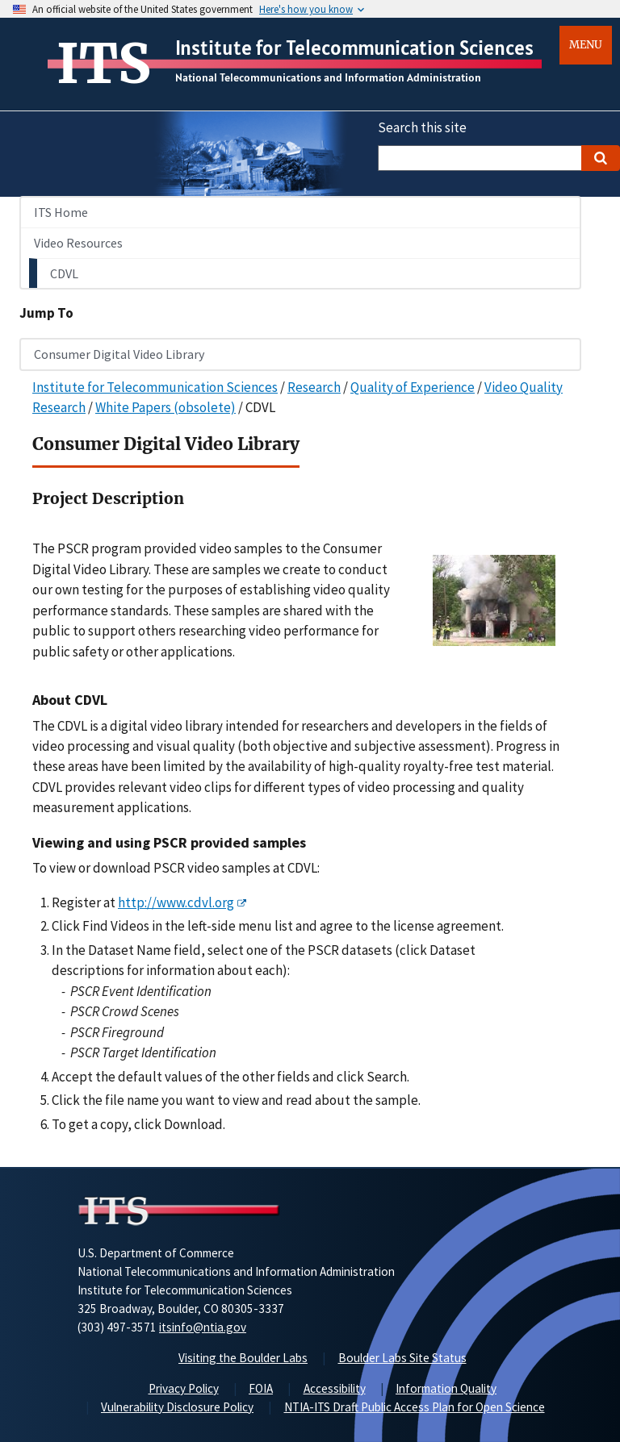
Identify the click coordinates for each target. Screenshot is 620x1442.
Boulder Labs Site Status (402, 1357)
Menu (585, 45)
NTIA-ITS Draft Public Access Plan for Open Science (414, 1407)
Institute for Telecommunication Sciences (354, 47)
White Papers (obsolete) (165, 407)
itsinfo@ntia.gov (202, 1327)
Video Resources (78, 243)
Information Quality (446, 1388)
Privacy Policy (184, 1388)
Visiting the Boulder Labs (243, 1357)
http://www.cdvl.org (176, 902)
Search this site (422, 127)
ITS (104, 64)
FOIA (261, 1388)
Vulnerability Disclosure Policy (177, 1407)
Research (314, 387)
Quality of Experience (412, 387)
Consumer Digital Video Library (119, 354)
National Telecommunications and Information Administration (328, 77)
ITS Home (61, 212)
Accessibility (335, 1388)
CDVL (64, 273)
